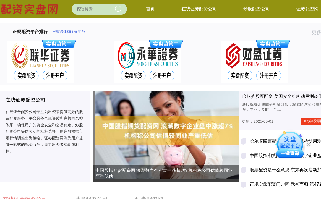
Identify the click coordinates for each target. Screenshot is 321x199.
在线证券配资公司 (199, 8)
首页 (150, 8)
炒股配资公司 (256, 8)
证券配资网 (307, 8)
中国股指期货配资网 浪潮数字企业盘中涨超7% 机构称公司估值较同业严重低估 (164, 173)
